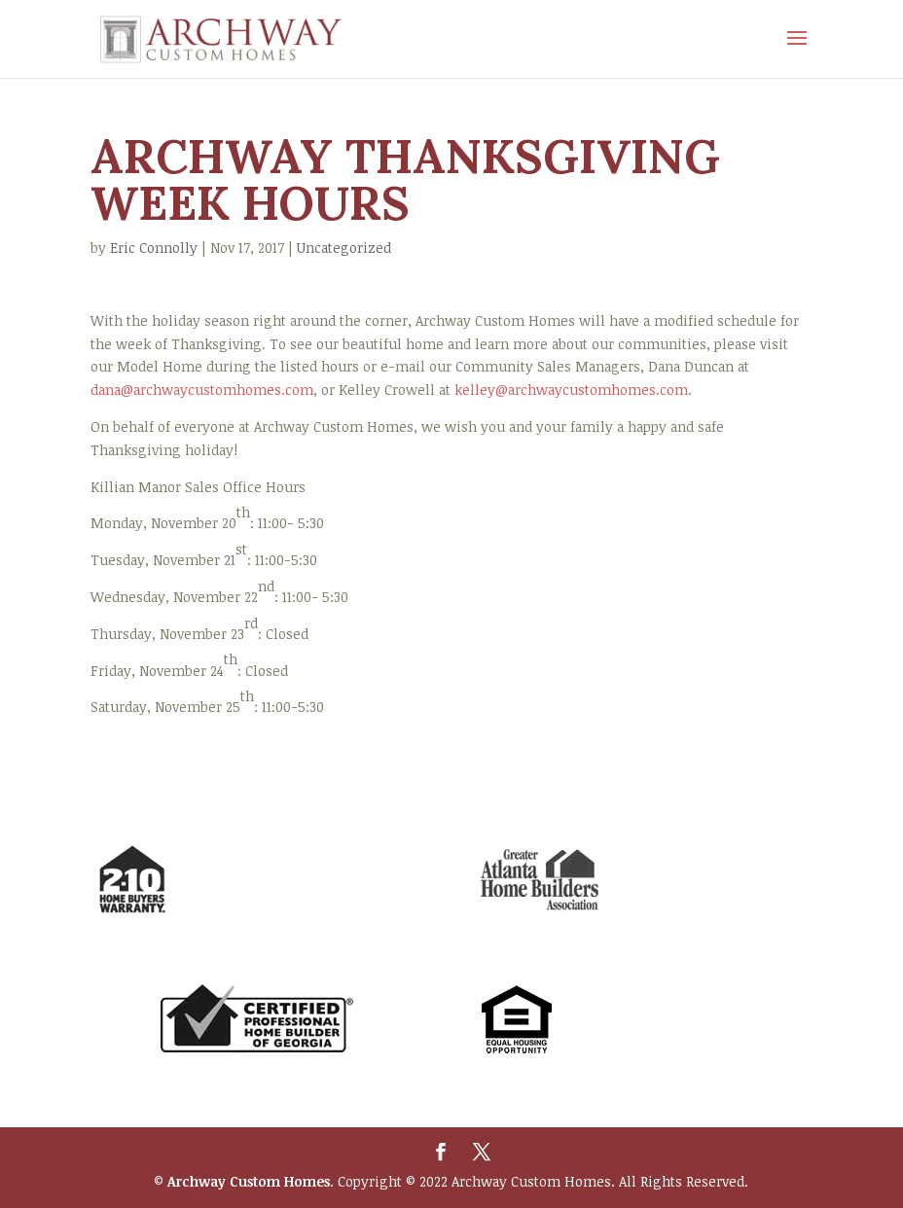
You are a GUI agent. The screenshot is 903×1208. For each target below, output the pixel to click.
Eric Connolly (154, 247)
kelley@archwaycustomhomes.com (571, 389)
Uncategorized (344, 247)
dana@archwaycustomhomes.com (201, 389)
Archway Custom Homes (248, 1181)
